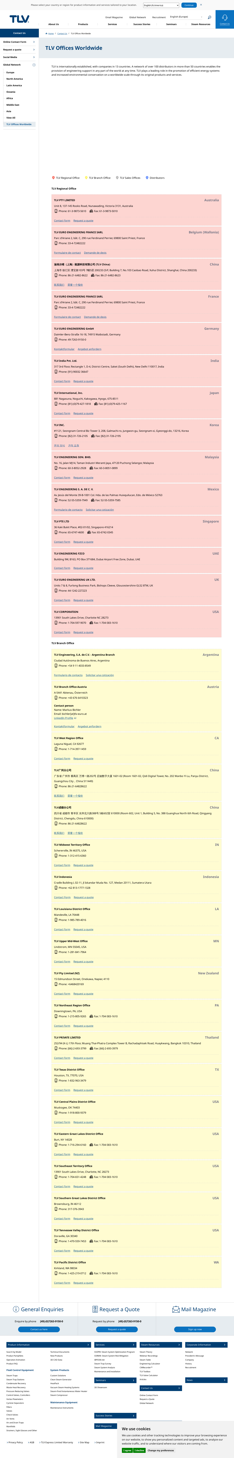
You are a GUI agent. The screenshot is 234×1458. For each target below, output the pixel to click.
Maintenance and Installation (107, 1371)
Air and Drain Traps (15, 1422)
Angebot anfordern (89, 349)
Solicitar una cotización (100, 509)
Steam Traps (12, 1375)
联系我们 (59, 285)
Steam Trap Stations (15, 1379)
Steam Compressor (59, 1395)
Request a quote (83, 220)
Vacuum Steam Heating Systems (64, 1387)
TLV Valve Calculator (149, 1375)
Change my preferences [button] (161, 1450)
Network (189, 1352)
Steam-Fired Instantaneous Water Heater (68, 1391)
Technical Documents (59, 1352)
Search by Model (13, 1352)
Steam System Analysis (104, 1367)
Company (189, 1359)
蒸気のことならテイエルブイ (19, 19)
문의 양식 (59, 445)
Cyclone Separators (15, 1403)
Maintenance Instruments (61, 1407)
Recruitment (190, 1367)
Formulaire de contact (67, 252)
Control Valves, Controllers (18, 1395)
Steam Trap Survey (102, 1363)
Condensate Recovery (16, 1383)
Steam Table (145, 1359)
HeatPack (54, 1383)
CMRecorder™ (146, 1367)
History (188, 1363)
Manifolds (10, 1426)
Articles (143, 1379)
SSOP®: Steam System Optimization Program (114, 1352)
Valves (9, 1410)
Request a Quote (147, 1399)
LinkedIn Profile (63, 718)
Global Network (146, 1403)
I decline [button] (139, 1450)
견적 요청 (73, 445)
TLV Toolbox (145, 1371)
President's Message (194, 1355)
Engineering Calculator (150, 1363)
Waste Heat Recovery (16, 1387)
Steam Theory (146, 1352)
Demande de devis (95, 252)
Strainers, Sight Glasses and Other (21, 1430)
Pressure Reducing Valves (17, 1391)
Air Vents (10, 1418)
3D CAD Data (56, 1359)
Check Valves (12, 1414)
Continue (189, 5)
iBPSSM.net (99, 1359)
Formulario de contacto (68, 509)
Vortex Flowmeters (14, 1399)
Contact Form (62, 897)
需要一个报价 (75, 285)
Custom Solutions (58, 1375)
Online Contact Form (149, 1395)
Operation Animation (15, 1359)
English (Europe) (179, 16)
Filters (9, 1407)
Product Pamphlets (14, 1355)
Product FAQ (11, 1363)
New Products (56, 1355)
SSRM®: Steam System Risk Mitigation (111, 1355)
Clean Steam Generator (61, 1379)
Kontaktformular (64, 349)
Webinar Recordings (149, 1355)
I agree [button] (127, 1450)
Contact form (62, 220)
